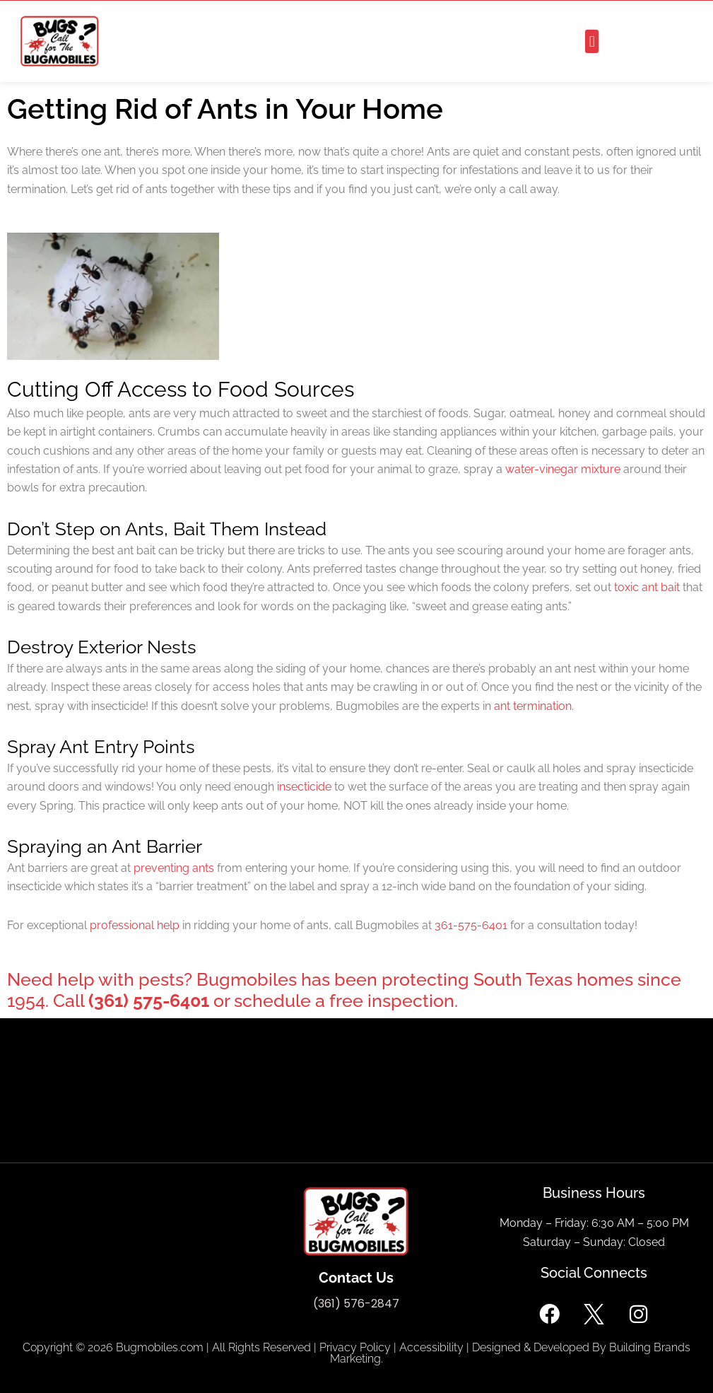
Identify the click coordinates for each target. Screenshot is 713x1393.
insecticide (304, 786)
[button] (592, 41)
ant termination (533, 706)
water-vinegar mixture (562, 469)
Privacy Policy (355, 1347)
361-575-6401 (471, 925)
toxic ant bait (647, 587)
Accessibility (431, 1347)
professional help (134, 925)
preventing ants (174, 868)
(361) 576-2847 (356, 1303)
